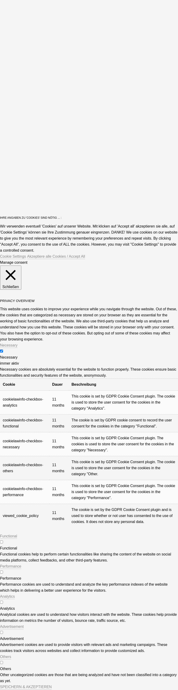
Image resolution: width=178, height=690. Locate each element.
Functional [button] (8, 536)
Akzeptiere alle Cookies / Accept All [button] (56, 256)
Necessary (9, 357)
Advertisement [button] (12, 627)
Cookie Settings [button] (13, 256)
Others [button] (5, 657)
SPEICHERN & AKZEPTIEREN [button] (26, 687)
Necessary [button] (9, 345)
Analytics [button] (7, 596)
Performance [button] (10, 566)
